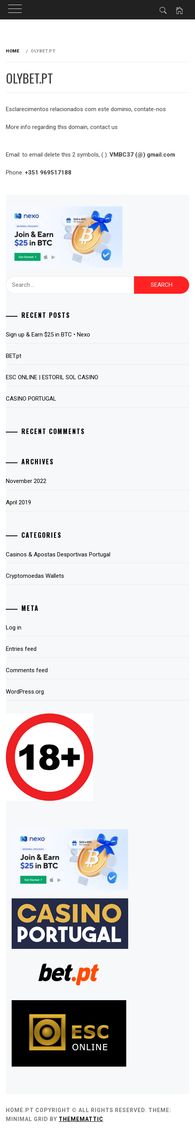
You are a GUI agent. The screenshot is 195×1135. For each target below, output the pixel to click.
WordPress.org (25, 691)
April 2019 (18, 502)
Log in (13, 627)
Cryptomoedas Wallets (35, 575)
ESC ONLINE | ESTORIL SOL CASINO (52, 377)
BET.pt (13, 355)
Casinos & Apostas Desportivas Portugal (58, 554)
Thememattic (81, 1119)
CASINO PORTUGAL (31, 398)
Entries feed (21, 648)
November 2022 (26, 481)
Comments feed (27, 670)
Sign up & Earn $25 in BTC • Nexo (48, 334)
